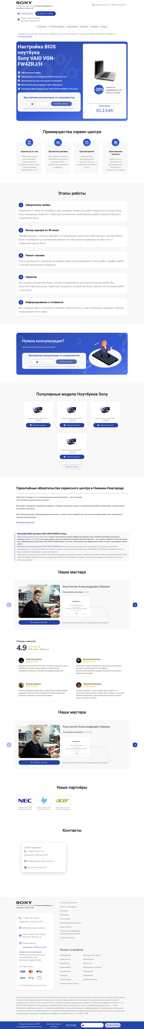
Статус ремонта (25, 13)
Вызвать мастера (39, 622)
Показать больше (72, 467)
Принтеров (88, 975)
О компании (41, 27)
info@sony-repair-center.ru (32, 928)
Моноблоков (65, 971)
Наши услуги (65, 927)
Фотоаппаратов (90, 979)
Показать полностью (25, 522)
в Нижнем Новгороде (43, 6)
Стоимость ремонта (68, 902)
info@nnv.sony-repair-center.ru (39, 861)
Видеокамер (65, 967)
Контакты (94, 27)
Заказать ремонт (38, 425)
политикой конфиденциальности (65, 108)
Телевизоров (65, 979)
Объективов (88, 959)
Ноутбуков (64, 963)
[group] (25, 802)
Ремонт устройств (57, 27)
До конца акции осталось (54, 1025)
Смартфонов (65, 955)
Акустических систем (69, 983)
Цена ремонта (72, 27)
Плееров (63, 975)
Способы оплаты (67, 937)
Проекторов (65, 959)
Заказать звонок (45, 13)
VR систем (87, 963)
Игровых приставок (92, 955)
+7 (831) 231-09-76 (43, 853)
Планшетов (88, 971)
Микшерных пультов (92, 967)
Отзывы (104, 27)
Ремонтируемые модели (70, 923)
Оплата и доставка (68, 907)
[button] (135, 605)
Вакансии (84, 27)
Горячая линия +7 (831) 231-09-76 (110, 5)
